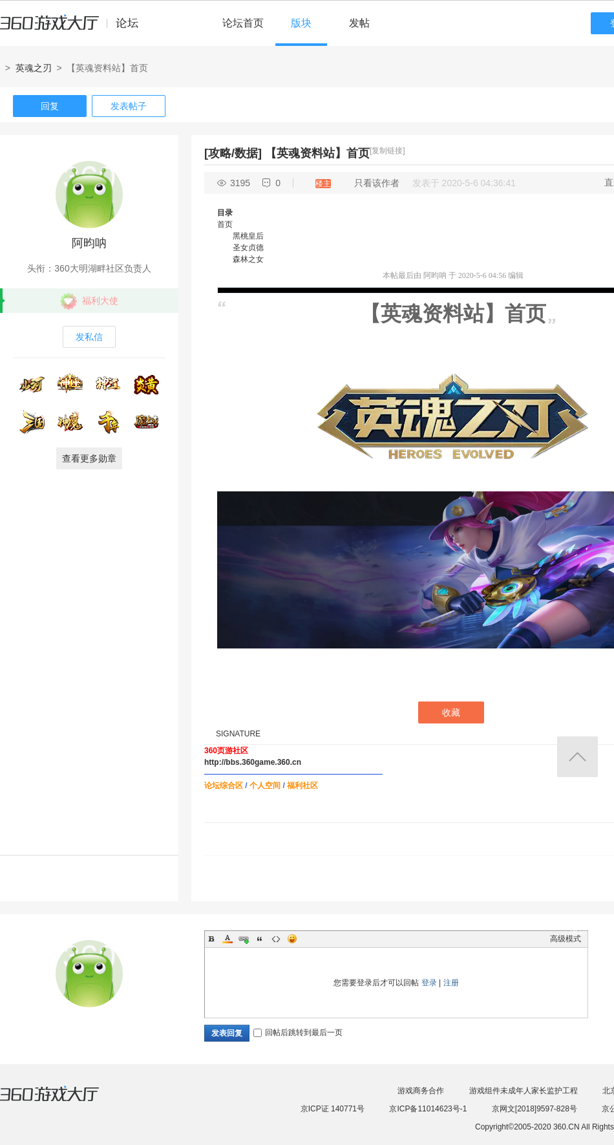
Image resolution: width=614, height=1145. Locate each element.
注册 (451, 982)
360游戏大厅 (62, 1102)
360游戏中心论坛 (74, 28)
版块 (301, 22)
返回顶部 (577, 756)
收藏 (451, 712)
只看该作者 (376, 183)
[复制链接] (387, 150)
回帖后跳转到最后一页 (298, 1032)
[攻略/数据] (233, 153)
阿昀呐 (89, 243)
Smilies (292, 938)
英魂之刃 (34, 68)
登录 (429, 982)
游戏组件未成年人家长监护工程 (523, 1090)
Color (227, 938)
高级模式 (565, 938)
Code (276, 938)
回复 (50, 106)
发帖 (359, 22)
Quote (259, 938)
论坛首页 (243, 22)
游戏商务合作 (420, 1090)
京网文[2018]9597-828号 (534, 1108)
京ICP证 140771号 (333, 1108)
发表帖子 (129, 106)
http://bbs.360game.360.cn (252, 762)
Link (243, 938)
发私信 (89, 337)
